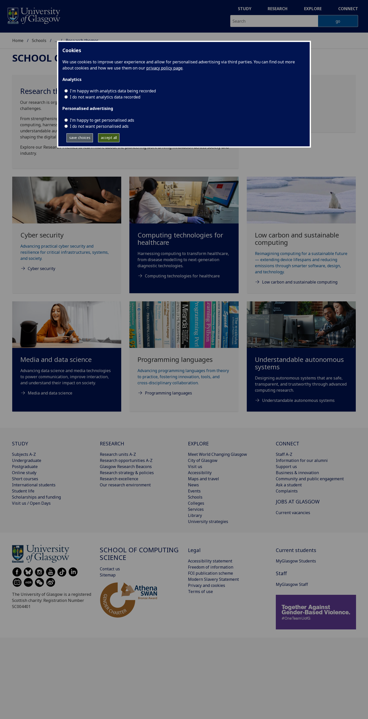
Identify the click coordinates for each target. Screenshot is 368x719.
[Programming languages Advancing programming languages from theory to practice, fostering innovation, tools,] (183, 354)
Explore (313, 8)
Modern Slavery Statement (213, 579)
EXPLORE (198, 443)
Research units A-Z (118, 454)
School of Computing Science (139, 553)
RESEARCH (112, 443)
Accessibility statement (210, 561)
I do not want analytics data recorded (105, 97)
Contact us (110, 569)
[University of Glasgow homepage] (33, 15)
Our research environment (125, 485)
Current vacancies (293, 512)
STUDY (20, 443)
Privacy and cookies (206, 585)
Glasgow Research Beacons (126, 466)
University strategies (208, 521)
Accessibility (200, 472)
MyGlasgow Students (296, 561)
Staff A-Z (284, 454)
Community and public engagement (310, 479)
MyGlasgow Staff (292, 584)
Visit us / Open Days (31, 503)
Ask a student (289, 485)
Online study (24, 472)
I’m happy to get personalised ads (102, 120)
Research (278, 8)
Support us (286, 466)
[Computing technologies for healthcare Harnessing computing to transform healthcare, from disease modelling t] (183, 234)
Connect (348, 8)
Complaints (287, 491)
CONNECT (287, 443)
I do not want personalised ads (99, 126)
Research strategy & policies (127, 472)
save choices (79, 137)
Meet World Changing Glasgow (217, 454)
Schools (39, 40)
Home (17, 40)
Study (244, 8)
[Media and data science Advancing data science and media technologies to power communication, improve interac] (66, 354)
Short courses (25, 479)
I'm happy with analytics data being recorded (113, 91)
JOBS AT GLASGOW (298, 501)
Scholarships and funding (36, 497)
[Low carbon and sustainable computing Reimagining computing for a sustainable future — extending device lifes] (301, 237)
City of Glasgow (202, 460)
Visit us (195, 466)
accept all (109, 137)
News (193, 485)
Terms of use (200, 591)
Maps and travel (203, 479)
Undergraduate (26, 460)
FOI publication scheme (210, 573)
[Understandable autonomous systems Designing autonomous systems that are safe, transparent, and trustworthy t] (301, 358)
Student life (23, 491)
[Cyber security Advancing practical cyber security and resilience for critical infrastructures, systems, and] (66, 230)
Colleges (196, 503)
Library (195, 515)
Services (196, 509)
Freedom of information (210, 567)
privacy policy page (164, 68)
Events (194, 491)
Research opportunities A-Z (126, 460)
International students (34, 485)
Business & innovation (297, 472)
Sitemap (108, 575)
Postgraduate (25, 466)
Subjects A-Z (24, 454)
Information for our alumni (302, 460)
